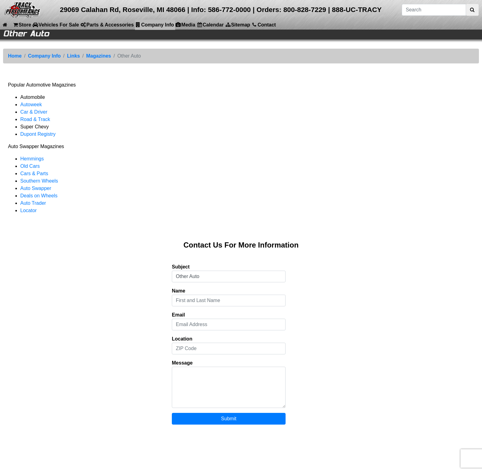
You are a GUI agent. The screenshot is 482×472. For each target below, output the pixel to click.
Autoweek (31, 104)
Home (15, 55)
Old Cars (30, 166)
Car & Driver (33, 112)
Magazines (98, 55)
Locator (28, 210)
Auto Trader (33, 203)
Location (182, 338)
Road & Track (35, 119)
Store (21, 25)
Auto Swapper (35, 188)
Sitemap (237, 25)
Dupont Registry (38, 134)
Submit (228, 418)
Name (178, 290)
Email (178, 314)
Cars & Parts (34, 173)
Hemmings (32, 158)
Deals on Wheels (38, 195)
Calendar (209, 25)
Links (73, 55)
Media (185, 25)
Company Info (154, 25)
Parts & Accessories (107, 25)
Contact (263, 25)
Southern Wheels (39, 181)
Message (182, 362)
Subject (181, 266)
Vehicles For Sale (55, 25)
